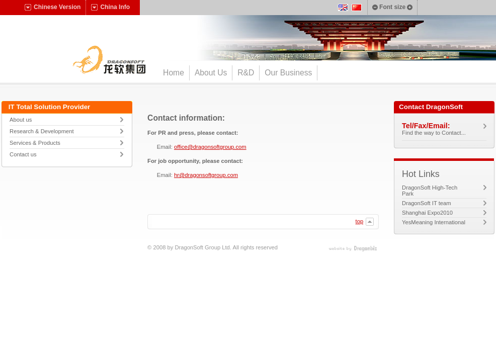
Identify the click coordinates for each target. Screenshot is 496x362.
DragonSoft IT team (436, 203)
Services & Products (35, 143)
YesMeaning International (443, 222)
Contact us (23, 154)
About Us (211, 72)
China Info (110, 7)
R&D (245, 72)
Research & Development (41, 131)
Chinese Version (52, 7)
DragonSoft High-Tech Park (429, 191)
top (365, 222)
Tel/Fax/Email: (426, 126)
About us (21, 120)
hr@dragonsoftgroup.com (206, 175)
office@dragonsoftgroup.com (210, 147)
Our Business (288, 72)
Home (173, 72)
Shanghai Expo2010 (436, 213)
